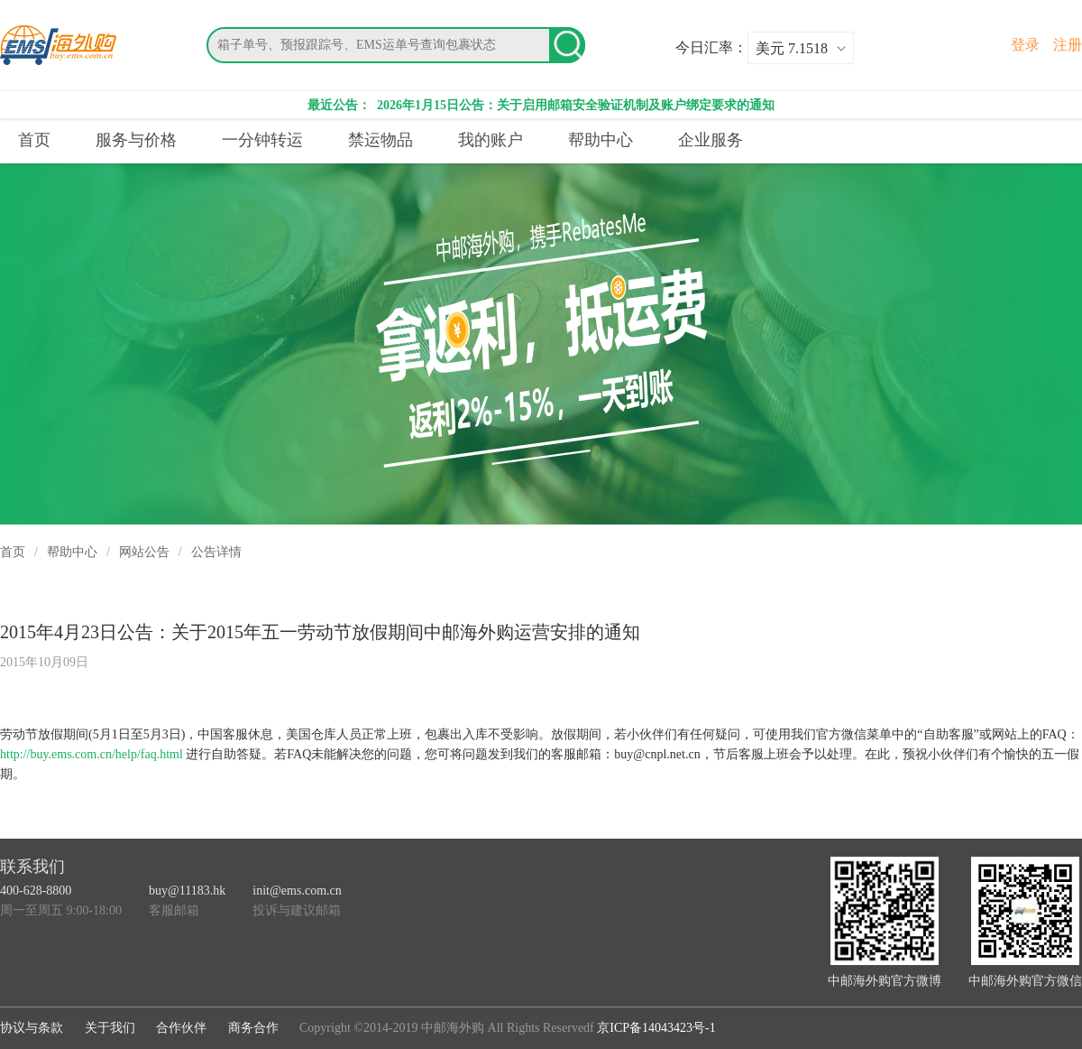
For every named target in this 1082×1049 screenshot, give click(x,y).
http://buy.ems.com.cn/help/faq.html (91, 754)
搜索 (567, 45)
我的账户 (490, 140)
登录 (1025, 44)
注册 (1067, 44)
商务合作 (253, 1028)
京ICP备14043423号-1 (656, 1028)
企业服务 (710, 140)
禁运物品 (380, 140)
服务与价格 (136, 140)
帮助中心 (600, 140)
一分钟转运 (262, 140)
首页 (34, 140)
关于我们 (110, 1028)
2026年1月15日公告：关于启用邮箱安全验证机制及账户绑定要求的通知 (574, 105)
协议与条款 (31, 1028)
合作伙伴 (181, 1028)
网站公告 (144, 552)
